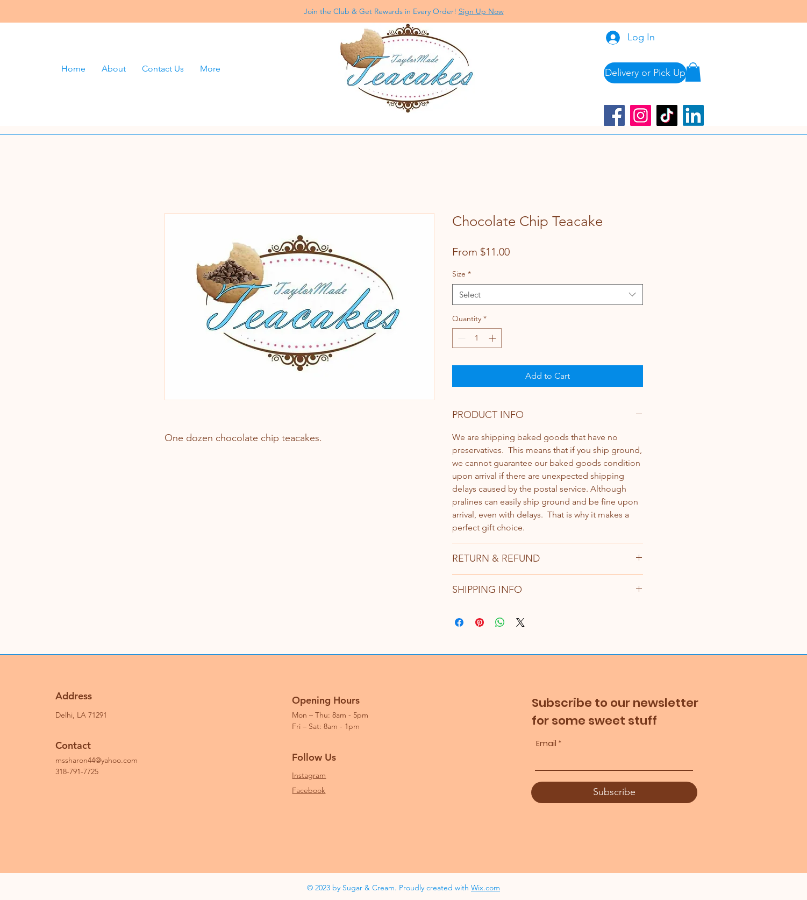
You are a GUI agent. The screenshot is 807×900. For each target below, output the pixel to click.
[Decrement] (460, 338)
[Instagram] (640, 115)
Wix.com (485, 887)
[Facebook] (614, 115)
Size (461, 274)
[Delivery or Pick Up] (645, 72)
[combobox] (547, 294)
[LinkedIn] (693, 115)
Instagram (309, 775)
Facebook (308, 790)
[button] (693, 72)
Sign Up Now (481, 11)
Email (546, 743)
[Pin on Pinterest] (479, 622)
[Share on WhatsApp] (500, 622)
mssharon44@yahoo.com (96, 760)
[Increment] (493, 338)
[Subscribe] (614, 792)
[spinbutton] (477, 338)
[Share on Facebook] (459, 622)
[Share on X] (520, 622)
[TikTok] (666, 115)
